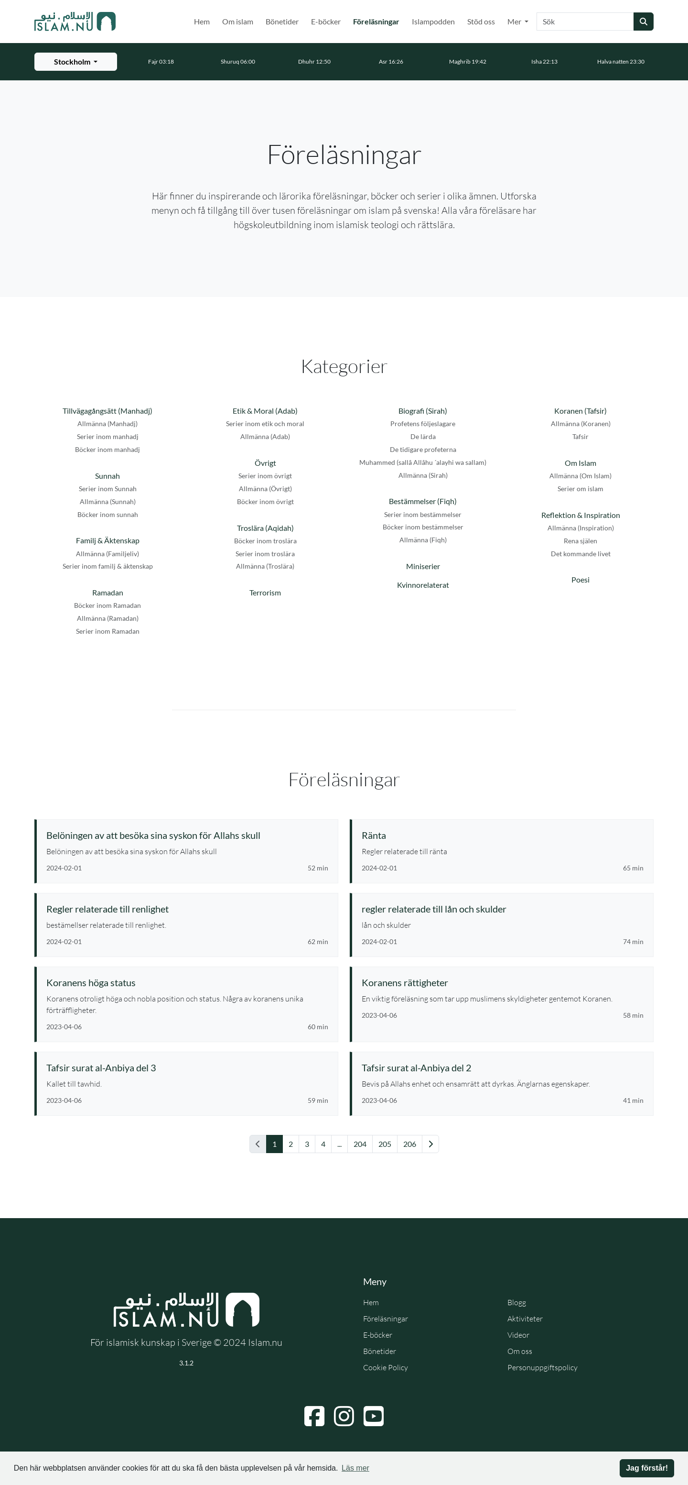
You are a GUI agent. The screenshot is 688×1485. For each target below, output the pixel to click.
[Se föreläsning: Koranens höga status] (187, 982)
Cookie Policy (385, 1367)
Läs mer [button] (355, 1468)
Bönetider (282, 21)
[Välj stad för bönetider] (75, 62)
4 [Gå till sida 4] (323, 1143)
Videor (518, 1335)
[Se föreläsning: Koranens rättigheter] (503, 982)
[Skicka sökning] (644, 21)
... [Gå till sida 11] (339, 1143)
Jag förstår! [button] (647, 1468)
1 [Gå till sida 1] (274, 1143)
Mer (515, 21)
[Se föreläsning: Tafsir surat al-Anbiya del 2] (503, 1067)
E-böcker (326, 21)
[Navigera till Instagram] (344, 1416)
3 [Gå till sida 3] (307, 1143)
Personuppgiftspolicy (542, 1367)
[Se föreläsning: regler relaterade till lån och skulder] (503, 908)
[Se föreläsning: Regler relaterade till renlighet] (187, 908)
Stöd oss (481, 21)
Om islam (237, 21)
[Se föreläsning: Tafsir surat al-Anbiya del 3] (187, 1067)
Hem (202, 21)
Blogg (516, 1302)
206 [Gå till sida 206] (409, 1143)
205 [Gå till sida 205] (384, 1143)
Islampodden (433, 21)
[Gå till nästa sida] (430, 1144)
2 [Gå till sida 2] (291, 1143)
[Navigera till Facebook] (314, 1416)
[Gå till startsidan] (75, 21)
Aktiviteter (525, 1318)
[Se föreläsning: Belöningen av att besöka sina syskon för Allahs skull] (187, 835)
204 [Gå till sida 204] (360, 1143)
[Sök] (585, 21)
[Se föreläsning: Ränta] (503, 835)
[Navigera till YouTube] (374, 1416)
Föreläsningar (378, 20)
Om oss (519, 1351)
